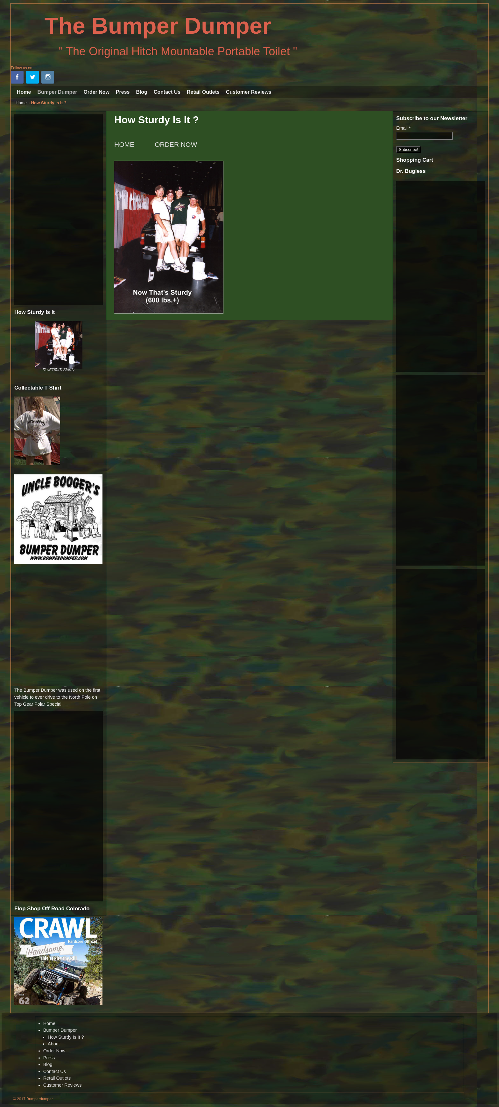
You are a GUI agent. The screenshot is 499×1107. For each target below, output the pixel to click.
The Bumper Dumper (158, 25)
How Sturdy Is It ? (66, 1037)
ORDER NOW (176, 144)
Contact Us (167, 92)
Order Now (96, 92)
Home (24, 92)
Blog (141, 92)
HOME (125, 144)
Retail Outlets (203, 92)
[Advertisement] (58, 209)
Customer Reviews (248, 92)
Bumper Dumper (57, 92)
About (54, 1043)
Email (403, 128)
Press (123, 92)
